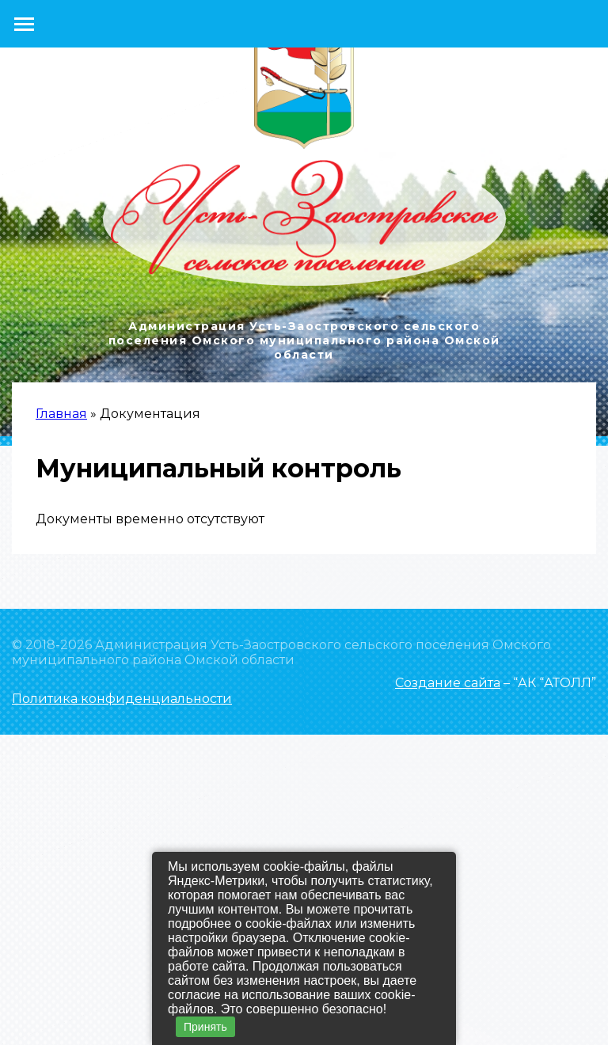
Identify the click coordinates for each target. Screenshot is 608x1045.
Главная (61, 413)
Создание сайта (447, 682)
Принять (205, 1026)
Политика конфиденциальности (122, 698)
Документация (150, 413)
